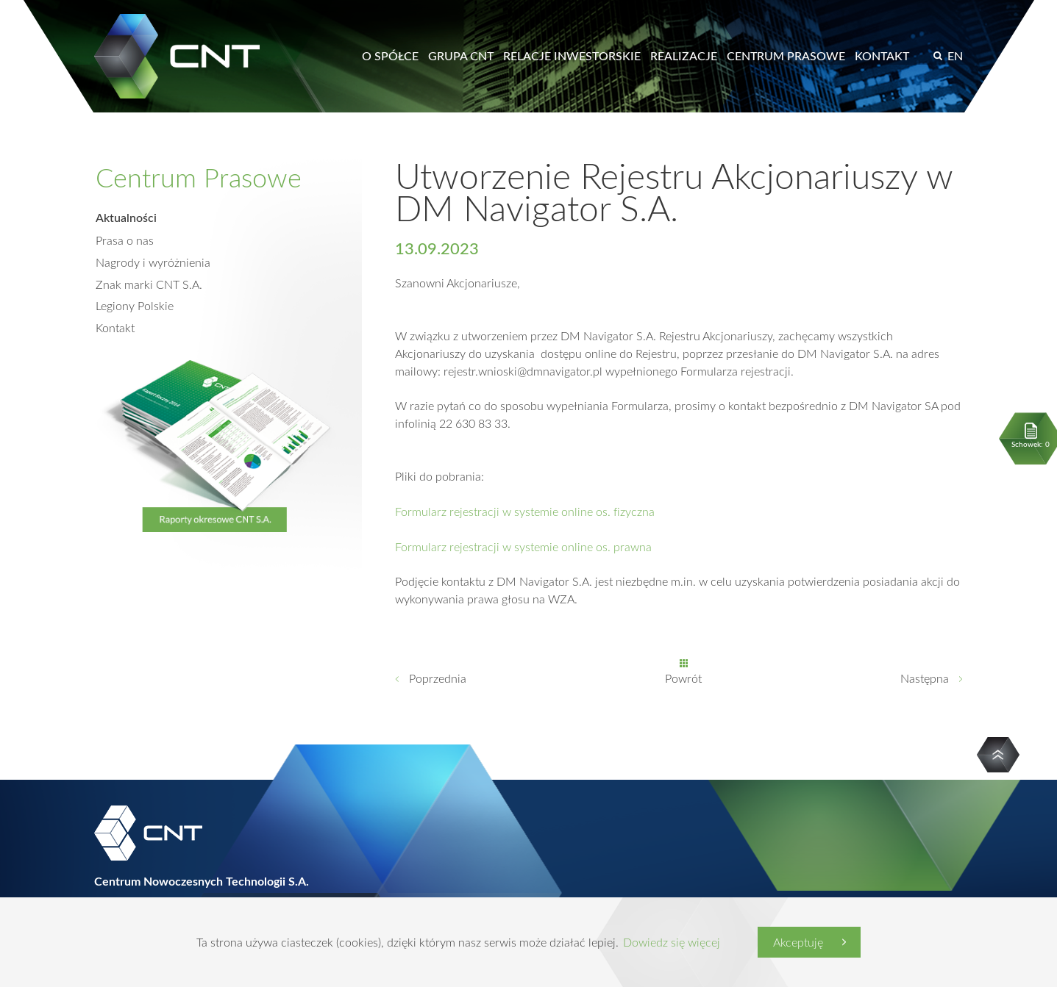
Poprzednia (437, 680)
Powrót (683, 680)
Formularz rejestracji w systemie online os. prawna (523, 547)
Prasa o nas (125, 240)
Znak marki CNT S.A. (149, 284)
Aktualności (126, 217)
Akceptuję (798, 942)
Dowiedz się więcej (671, 942)
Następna (924, 680)
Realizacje (683, 56)
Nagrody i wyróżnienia (153, 262)
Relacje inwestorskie (572, 56)
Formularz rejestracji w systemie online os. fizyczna (525, 512)
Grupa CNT (461, 56)
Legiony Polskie (135, 306)
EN (955, 56)
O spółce (390, 56)
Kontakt (882, 56)
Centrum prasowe (786, 56)
